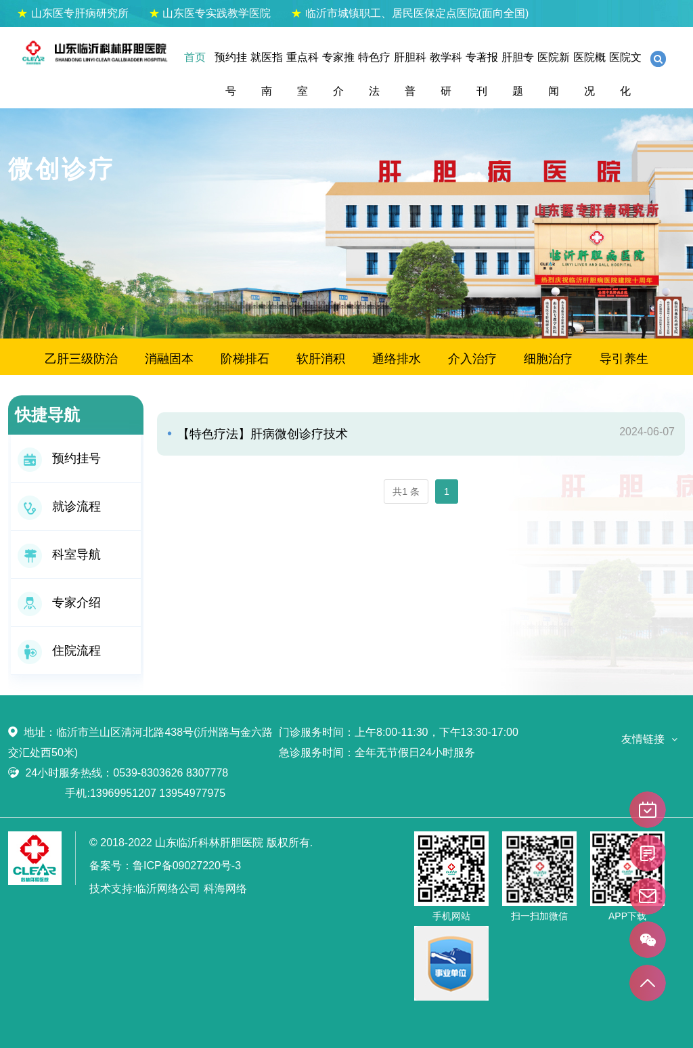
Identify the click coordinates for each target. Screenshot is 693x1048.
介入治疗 (472, 359)
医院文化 (625, 74)
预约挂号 (231, 74)
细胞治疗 (548, 359)
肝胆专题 (517, 74)
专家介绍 (59, 602)
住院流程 (59, 650)
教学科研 (446, 74)
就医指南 (266, 74)
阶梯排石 (245, 359)
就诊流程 (59, 506)
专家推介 (338, 74)
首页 (195, 57)
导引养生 (624, 359)
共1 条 (406, 491)
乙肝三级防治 (81, 359)
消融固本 (169, 359)
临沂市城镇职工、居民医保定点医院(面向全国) (410, 13)
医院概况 (589, 74)
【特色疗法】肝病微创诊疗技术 (261, 434)
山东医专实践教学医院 (210, 13)
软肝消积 (320, 359)
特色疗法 (374, 74)
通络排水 (396, 359)
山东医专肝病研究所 (72, 13)
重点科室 (302, 74)
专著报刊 (482, 74)
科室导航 (59, 554)
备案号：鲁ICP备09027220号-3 (165, 865)
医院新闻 (553, 74)
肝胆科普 (410, 74)
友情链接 (643, 739)
